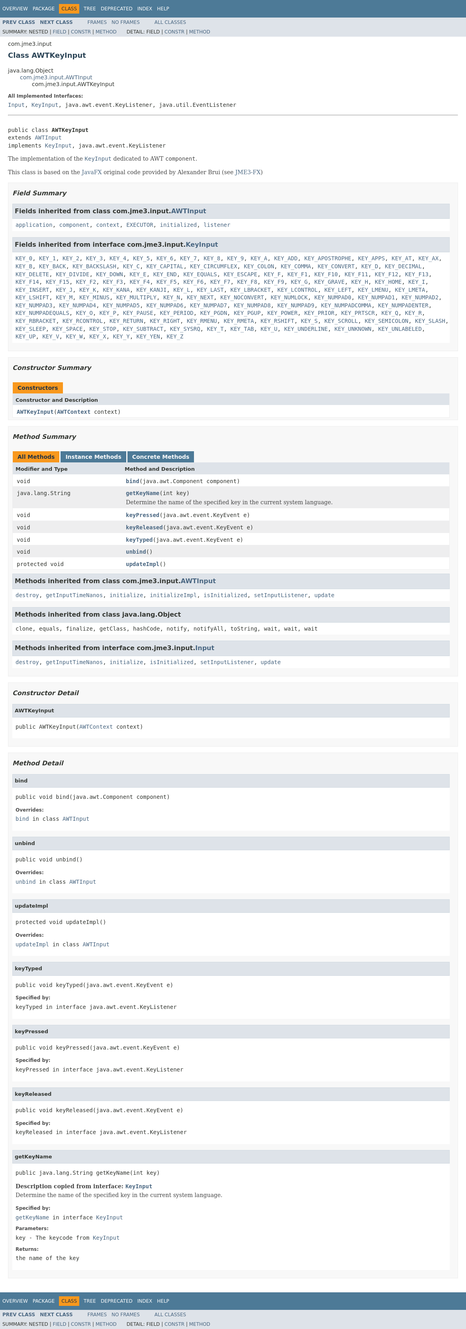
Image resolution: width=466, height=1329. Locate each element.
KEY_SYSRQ (185, 329)
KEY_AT (402, 258)
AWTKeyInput (35, 412)
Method (106, 32)
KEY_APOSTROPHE (327, 258)
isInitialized (225, 595)
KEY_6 (165, 258)
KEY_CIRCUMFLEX (213, 266)
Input (16, 105)
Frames (97, 22)
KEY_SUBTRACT (143, 329)
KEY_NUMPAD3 (34, 305)
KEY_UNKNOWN (353, 329)
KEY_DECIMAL (403, 266)
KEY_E (138, 274)
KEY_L (181, 290)
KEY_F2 (86, 282)
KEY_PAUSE (138, 313)
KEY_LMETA (410, 290)
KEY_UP (26, 336)
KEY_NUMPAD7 (208, 305)
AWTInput (48, 137)
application (34, 225)
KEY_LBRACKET (251, 290)
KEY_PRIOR (319, 313)
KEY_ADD (286, 258)
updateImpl (142, 564)
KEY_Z (174, 336)
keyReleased (144, 527)
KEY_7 (188, 258)
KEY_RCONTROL (83, 321)
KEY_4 (118, 258)
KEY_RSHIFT (277, 321)
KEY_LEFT (338, 290)
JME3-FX (248, 172)
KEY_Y (121, 336)
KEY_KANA (116, 290)
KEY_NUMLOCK (289, 297)
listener (217, 225)
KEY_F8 (247, 282)
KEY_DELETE (32, 274)
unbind (136, 552)
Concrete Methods (161, 457)
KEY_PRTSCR (358, 313)
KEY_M (64, 297)
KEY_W (74, 336)
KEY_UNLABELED (400, 329)
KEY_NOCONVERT (242, 297)
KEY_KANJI (151, 290)
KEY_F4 (140, 282)
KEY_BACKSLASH (94, 266)
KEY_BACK (52, 266)
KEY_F (272, 274)
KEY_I (416, 282)
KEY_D (369, 266)
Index (145, 9)
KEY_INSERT (32, 290)
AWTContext (73, 412)
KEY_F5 (167, 282)
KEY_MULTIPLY (136, 297)
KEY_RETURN (126, 321)
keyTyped (139, 540)
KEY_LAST (210, 290)
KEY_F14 (27, 282)
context (107, 225)
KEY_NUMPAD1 (376, 297)
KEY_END (165, 274)
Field (59, 32)
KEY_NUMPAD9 (295, 305)
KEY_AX (429, 258)
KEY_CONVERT (336, 266)
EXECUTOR (139, 225)
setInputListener (281, 595)
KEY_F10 (326, 274)
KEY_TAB (242, 329)
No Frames (126, 22)
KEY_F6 (194, 282)
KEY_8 (212, 258)
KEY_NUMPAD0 (332, 297)
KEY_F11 (356, 274)
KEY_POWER (282, 313)
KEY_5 (141, 258)
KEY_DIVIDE (72, 274)
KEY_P (108, 313)
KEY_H (359, 282)
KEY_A (259, 258)
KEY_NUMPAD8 (252, 305)
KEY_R (413, 313)
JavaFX (92, 172)
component (74, 225)
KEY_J (64, 290)
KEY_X (97, 336)
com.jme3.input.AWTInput (56, 77)
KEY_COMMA (296, 266)
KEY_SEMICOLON (387, 321)
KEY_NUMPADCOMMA (346, 305)
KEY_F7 (220, 282)
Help (163, 9)
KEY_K (87, 290)
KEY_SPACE (68, 329)
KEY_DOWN (109, 274)
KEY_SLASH (430, 321)
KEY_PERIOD (176, 313)
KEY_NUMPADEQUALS (42, 313)
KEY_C (131, 266)
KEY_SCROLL (341, 321)
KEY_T (215, 329)
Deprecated (117, 9)
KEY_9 (235, 258)
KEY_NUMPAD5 (121, 305)
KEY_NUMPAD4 (77, 305)
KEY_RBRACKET (36, 321)
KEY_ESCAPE (240, 274)
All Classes (170, 22)
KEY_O (84, 313)
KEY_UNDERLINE (306, 329)
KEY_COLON (259, 266)
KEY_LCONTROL (298, 290)
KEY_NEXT (200, 297)
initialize (126, 595)
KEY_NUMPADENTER (403, 305)
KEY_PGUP (247, 313)
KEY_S (309, 321)
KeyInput (44, 105)
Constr (81, 32)
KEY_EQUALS (200, 274)
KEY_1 (47, 258)
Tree (90, 9)
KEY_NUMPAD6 (165, 305)
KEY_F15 (57, 282)
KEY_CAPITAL (165, 266)
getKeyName (142, 493)
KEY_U (268, 329)
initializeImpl (173, 595)
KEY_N (171, 297)
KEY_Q (390, 313)
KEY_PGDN (213, 313)
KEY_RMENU (202, 321)
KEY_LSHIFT (32, 297)
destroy (27, 595)
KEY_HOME (388, 282)
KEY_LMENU (373, 290)
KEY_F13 (417, 274)
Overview (15, 9)
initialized (178, 225)
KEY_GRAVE (329, 282)
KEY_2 (71, 258)
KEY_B (24, 266)
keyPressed (142, 515)
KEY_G (299, 282)
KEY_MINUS (94, 297)
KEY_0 (24, 258)
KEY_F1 (298, 274)
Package (44, 9)
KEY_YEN (148, 336)
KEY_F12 (386, 274)
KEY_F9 (274, 282)
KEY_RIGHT (165, 321)
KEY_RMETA (239, 321)
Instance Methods (93, 457)
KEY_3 (94, 258)
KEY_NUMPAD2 (420, 297)
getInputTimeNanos (74, 595)
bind (132, 481)
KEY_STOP (102, 329)
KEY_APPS (371, 258)
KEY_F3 (113, 282)
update (324, 595)
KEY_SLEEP (31, 329)
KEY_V (50, 336)
